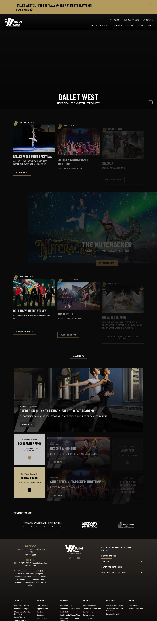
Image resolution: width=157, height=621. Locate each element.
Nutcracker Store (136, 608)
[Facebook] (74, 558)
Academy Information (114, 605)
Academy (141, 25)
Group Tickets (19, 617)
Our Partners (88, 612)
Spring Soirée (88, 615)
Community (117, 25)
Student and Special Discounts (22, 613)
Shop (150, 25)
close (149, 4)
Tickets (93, 25)
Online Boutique (135, 605)
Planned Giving (89, 618)
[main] (78, 267)
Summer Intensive (113, 614)
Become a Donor (89, 605)
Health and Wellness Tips (70, 615)
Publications (42, 618)
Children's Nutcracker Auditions (114, 609)
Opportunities (42, 608)
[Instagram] (70, 558)
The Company (42, 605)
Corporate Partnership (92, 608)
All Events (78, 356)
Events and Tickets (21, 605)
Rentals (40, 612)
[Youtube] (78, 558)
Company (104, 25)
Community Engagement (70, 608)
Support (129, 25)
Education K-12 (66, 605)
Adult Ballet (64, 612)
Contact (40, 615)
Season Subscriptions (22, 608)
